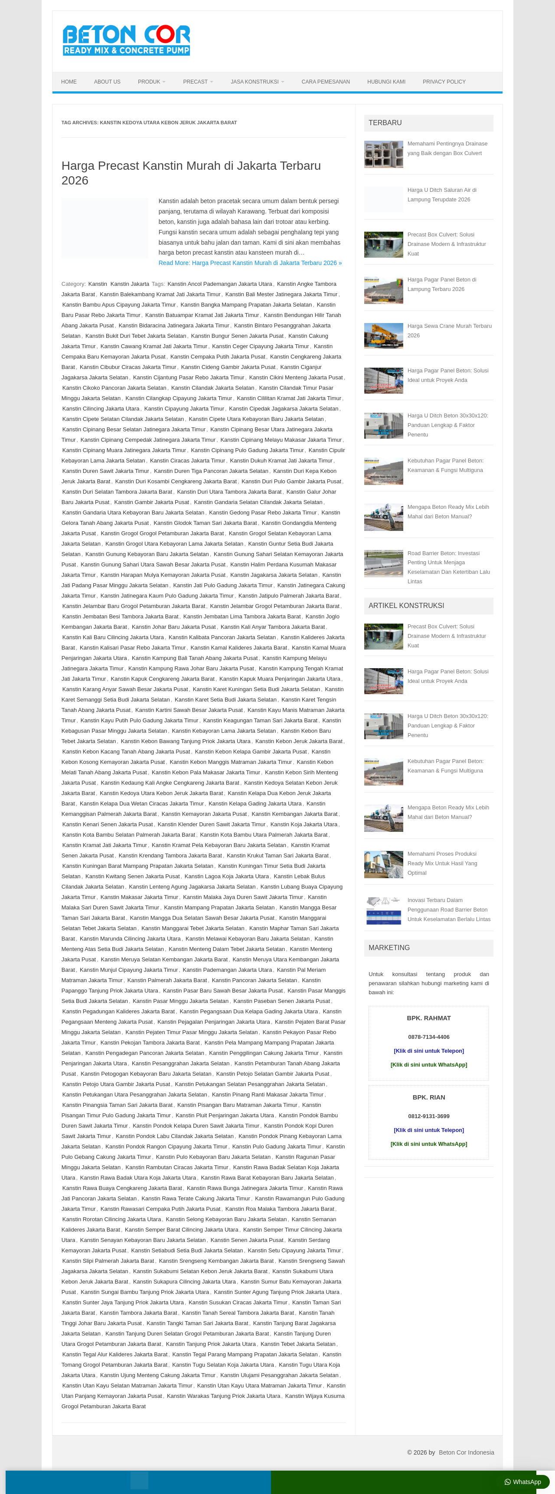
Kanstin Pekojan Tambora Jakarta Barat (150, 1042)
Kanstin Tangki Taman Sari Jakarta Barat (197, 1323)
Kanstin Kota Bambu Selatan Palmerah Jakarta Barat (128, 834)
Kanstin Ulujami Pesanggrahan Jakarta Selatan (279, 1375)
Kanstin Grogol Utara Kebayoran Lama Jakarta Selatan (174, 543)
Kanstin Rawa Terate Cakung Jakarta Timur (195, 1198)
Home (69, 82)
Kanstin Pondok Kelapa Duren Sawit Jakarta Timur (196, 1125)
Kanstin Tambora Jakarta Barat (138, 1313)
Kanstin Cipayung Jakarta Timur (184, 408)
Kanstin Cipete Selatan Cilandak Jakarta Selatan (123, 419)
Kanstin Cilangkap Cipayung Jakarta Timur (179, 398)
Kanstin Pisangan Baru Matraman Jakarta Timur (237, 1105)
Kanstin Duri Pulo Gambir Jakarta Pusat (291, 481)
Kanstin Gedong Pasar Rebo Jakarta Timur (263, 512)
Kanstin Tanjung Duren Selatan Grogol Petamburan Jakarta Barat (187, 1333)
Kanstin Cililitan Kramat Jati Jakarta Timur (289, 398)
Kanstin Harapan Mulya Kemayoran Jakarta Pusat (163, 575)
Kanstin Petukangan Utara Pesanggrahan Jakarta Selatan (134, 1094)
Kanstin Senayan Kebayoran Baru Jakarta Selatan (143, 1240)
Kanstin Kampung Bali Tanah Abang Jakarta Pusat (195, 658)
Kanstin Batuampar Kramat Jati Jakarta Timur (202, 315)
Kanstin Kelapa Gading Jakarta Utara (255, 803)
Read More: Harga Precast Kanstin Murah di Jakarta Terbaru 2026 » (250, 262)
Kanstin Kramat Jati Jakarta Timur (104, 845)
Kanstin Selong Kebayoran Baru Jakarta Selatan (226, 1219)
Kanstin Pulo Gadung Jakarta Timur (276, 1146)
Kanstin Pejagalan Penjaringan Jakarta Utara (213, 1022)
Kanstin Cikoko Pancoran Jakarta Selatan (114, 388)
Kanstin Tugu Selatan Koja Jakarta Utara (223, 1364)
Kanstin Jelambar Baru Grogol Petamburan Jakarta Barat (134, 606)
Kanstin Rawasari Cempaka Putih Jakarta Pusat (161, 1209)
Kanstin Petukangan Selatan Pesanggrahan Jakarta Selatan (250, 1084)
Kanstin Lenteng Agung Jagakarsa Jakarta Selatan (192, 886)
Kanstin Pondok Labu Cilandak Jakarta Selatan (175, 1136)
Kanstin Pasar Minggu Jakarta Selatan (181, 1001)
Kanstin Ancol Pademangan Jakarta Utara (219, 284)
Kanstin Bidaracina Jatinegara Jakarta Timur (174, 325)
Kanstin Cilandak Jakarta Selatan (213, 388)
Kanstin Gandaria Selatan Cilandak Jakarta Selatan (258, 502)
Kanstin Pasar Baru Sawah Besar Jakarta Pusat (223, 990)
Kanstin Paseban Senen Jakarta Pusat (282, 1001)
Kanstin (97, 284)
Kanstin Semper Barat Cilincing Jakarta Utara (181, 1229)
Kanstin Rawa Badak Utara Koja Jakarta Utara (138, 1177)
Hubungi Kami (386, 82)
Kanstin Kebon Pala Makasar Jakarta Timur (206, 772)
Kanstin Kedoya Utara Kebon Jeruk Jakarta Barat (161, 793)
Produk (149, 82)
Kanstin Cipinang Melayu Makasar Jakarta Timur (281, 440)
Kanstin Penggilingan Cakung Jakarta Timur (264, 1053)
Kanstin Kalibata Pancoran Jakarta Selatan (222, 637)
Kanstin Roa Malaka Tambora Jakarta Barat (279, 1209)
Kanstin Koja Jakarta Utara (304, 824)
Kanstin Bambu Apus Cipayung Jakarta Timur (119, 304)
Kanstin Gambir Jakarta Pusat (151, 502)
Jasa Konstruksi (255, 82)
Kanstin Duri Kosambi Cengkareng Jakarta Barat (176, 481)
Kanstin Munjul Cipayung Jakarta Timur (129, 970)
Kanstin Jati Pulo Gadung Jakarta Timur (222, 585)
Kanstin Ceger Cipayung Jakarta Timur (260, 346)
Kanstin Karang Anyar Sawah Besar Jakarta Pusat (125, 689)
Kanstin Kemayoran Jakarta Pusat (204, 814)
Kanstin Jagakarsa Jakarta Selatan (273, 575)
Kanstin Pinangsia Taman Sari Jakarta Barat (117, 1105)
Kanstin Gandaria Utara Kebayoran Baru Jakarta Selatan (133, 512)
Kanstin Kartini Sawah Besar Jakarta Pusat (189, 710)
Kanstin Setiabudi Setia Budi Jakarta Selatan (187, 1250)
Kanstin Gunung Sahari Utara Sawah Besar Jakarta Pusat (153, 564)
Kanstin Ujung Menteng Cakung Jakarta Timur (157, 1375)
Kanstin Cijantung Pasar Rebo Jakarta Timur (189, 377)
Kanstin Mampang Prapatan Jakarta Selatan (219, 907)
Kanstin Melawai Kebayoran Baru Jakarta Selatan (248, 938)
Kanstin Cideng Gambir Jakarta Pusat (228, 367)
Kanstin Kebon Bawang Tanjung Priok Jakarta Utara (186, 741)
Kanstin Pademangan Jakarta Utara (227, 970)
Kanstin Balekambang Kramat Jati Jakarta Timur (160, 294)
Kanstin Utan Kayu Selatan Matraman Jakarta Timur (127, 1385)
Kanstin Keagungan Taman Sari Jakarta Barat (260, 720)
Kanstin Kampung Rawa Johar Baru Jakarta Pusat (191, 668)
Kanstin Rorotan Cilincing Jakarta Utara (111, 1219)
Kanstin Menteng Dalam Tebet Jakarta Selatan (227, 949)
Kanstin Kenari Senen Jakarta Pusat (107, 824)
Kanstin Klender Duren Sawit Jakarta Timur (212, 824)
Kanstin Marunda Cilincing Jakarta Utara (130, 938)
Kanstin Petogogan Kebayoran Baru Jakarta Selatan (146, 1073)
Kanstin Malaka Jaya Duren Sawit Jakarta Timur (243, 897)
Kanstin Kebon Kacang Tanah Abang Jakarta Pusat (126, 751)
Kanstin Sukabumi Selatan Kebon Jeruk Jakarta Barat (200, 1271)
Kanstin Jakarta (130, 284)
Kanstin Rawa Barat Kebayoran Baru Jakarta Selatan (267, 1177)
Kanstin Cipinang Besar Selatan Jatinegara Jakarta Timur (134, 429)
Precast (195, 82)
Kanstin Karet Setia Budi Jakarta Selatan (226, 699)
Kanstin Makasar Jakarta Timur (139, 897)
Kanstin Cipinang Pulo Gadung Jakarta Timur (247, 450)
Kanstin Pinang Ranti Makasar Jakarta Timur (267, 1094)
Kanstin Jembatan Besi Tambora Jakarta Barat (120, 616)
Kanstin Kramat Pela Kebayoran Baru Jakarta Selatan (219, 845)
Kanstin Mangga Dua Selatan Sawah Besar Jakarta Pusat (202, 918)
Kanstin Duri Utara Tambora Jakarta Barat (229, 491)
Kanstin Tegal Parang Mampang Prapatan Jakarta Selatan (245, 1354)
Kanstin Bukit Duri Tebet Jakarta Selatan (135, 336)
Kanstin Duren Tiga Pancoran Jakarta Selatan (211, 471)
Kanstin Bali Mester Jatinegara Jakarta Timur (281, 294)
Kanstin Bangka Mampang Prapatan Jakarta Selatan (246, 304)
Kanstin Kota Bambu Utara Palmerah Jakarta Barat (263, 834)
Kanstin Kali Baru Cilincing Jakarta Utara (113, 637)
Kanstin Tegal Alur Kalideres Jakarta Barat (115, 1354)
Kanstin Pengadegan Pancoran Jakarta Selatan (144, 1053)
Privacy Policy (444, 82)
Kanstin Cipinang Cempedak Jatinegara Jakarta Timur (148, 440)
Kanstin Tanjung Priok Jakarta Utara (211, 1344)
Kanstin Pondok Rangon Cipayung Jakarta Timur (166, 1146)
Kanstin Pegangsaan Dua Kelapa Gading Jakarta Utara (249, 1011)
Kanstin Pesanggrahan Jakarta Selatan (181, 1063)
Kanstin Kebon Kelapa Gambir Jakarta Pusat (251, 751)
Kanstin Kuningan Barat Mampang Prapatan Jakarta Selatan (137, 866)
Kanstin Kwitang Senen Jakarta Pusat (132, 876)
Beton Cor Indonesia (466, 1452)
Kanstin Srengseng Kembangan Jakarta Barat (216, 1261)
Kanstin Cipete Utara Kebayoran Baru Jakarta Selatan (256, 419)
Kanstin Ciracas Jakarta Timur (187, 460)
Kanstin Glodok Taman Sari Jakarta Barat (205, 523)
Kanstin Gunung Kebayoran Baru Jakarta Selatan (147, 554)
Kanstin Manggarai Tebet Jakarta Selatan (193, 928)
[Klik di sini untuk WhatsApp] (429, 1064)
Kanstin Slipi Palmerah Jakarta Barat (108, 1261)
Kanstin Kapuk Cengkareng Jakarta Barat (163, 679)
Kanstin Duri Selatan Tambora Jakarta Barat (117, 491)
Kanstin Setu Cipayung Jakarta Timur (294, 1250)
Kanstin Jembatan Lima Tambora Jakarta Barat (242, 616)
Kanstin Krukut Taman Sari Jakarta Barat (278, 855)
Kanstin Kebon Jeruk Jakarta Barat (299, 741)
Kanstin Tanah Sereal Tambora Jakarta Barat (238, 1313)
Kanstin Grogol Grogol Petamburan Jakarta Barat (162, 533)
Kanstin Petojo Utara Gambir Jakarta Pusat (116, 1084)
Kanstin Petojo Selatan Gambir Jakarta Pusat (273, 1073)
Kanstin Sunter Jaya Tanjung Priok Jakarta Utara (123, 1302)
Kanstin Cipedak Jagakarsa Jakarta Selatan (283, 408)
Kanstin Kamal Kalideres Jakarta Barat (239, 647)
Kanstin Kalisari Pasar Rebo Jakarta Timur (133, 647)
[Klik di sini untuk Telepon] (429, 1051)
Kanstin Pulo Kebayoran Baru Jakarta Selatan (213, 1157)
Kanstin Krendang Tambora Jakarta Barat (170, 855)
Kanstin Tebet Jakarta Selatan (298, 1344)
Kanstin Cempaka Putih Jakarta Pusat (217, 356)
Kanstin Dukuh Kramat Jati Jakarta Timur (281, 460)
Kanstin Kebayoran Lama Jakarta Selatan (224, 731)
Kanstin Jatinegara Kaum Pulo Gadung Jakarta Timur (167, 595)
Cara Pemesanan (326, 82)
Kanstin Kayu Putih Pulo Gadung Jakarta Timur (140, 720)
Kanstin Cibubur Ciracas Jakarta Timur (128, 367)
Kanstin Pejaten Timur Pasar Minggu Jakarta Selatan (192, 1032)
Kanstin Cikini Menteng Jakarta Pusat (296, 377)
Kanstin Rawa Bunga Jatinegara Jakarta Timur (245, 1188)
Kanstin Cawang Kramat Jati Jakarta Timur (154, 346)
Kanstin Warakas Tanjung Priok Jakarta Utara (224, 1396)
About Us (107, 82)
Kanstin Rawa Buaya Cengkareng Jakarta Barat (122, 1188)
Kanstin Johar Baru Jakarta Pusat (174, 627)
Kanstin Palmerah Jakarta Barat (167, 980)
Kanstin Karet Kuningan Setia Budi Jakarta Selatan (256, 689)
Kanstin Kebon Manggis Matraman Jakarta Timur (231, 762)
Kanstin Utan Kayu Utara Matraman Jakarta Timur (259, 1385)
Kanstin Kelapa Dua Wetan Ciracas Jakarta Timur (142, 803)
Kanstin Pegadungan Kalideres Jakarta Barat (118, 1011)
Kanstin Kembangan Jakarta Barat (294, 814)
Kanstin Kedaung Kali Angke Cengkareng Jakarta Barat (170, 782)
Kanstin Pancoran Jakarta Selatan (254, 980)
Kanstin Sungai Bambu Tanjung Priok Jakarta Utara (145, 1292)
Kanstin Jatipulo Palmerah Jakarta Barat (288, 595)
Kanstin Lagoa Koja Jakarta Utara (227, 876)
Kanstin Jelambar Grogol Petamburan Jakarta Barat (275, 606)
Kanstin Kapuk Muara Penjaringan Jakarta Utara (279, 679)
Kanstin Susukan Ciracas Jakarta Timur (238, 1302)
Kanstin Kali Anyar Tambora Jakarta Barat (273, 627)
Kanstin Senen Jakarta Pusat (247, 1240)
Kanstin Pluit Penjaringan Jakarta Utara (225, 1115)
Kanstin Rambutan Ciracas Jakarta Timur (177, 1167)
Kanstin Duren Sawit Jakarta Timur (105, 471)
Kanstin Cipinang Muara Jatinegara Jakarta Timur (124, 450)
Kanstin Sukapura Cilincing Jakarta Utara (184, 1281)
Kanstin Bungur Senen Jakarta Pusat (237, 336)
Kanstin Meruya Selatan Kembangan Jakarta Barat (164, 959)
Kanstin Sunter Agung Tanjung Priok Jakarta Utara (277, 1292)
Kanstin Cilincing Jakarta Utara (101, 408)
